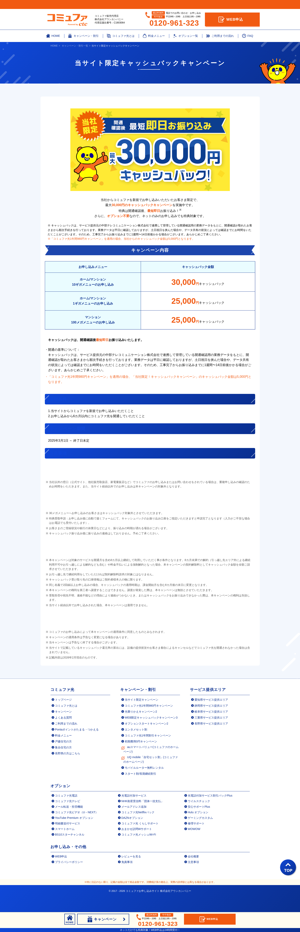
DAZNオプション (132, 835)
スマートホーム (65, 846)
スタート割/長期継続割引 (140, 790)
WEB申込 (230, 19)
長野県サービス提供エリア (211, 740)
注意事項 (193, 879)
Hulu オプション (198, 829)
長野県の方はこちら (67, 770)
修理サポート (196, 840)
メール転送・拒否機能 (69, 823)
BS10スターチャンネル (69, 851)
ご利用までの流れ (66, 740)
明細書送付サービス (67, 840)
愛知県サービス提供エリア (211, 716)
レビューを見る (131, 873)
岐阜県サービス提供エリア (211, 728)
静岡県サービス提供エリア (211, 722)
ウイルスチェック (199, 818)
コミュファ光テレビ (67, 818)
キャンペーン (63, 728)
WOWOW (194, 846)
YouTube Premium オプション (74, 835)
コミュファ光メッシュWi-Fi (138, 851)
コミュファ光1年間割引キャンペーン (148, 752)
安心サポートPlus (199, 823)
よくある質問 (63, 734)
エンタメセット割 (136, 746)
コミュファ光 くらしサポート (139, 840)
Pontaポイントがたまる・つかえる (77, 746)
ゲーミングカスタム (200, 835)
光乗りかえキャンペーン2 (141, 728)
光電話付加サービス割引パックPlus (210, 812)
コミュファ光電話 (66, 812)
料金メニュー (63, 752)
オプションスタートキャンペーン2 (146, 740)
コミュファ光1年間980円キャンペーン (149, 722)
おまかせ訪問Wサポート (136, 846)
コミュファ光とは (66, 722)
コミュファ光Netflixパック (137, 829)
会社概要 (193, 873)
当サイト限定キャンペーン (141, 716)
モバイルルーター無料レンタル (144, 784)
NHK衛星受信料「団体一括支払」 (142, 818)
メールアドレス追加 (134, 823)
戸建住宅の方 (63, 758)
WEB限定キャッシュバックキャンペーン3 (151, 734)
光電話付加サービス (134, 812)
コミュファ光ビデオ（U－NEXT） (76, 829)
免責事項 (127, 879)
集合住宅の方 (63, 764)
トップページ (63, 716)
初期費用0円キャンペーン (141, 758)
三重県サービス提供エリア (211, 734)
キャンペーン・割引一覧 (75, 45)
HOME (54, 45)
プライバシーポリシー (69, 879)
